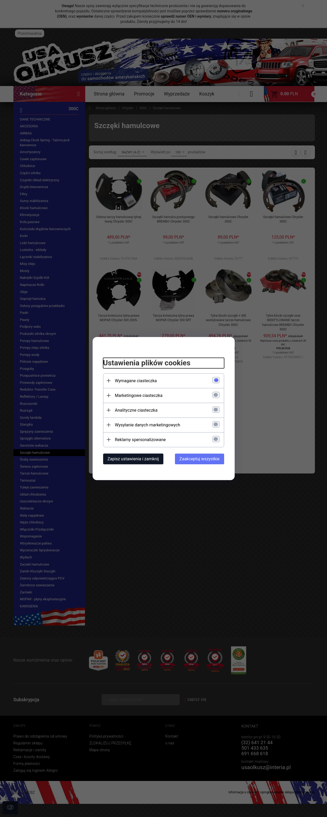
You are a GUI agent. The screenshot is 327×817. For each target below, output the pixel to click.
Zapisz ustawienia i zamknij (133, 458)
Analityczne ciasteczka (136, 410)
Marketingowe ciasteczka (139, 395)
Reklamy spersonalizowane (140, 439)
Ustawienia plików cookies (146, 363)
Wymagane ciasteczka (136, 380)
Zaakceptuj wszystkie (199, 458)
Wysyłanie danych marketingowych (147, 424)
